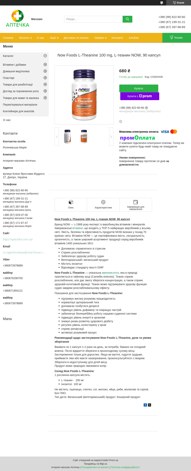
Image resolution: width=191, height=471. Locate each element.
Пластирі (8, 77)
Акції (53, 37)
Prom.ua (113, 460)
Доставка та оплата (76, 37)
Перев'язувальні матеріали (20, 104)
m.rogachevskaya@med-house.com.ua (26, 252)
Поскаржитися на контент (95, 467)
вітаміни (78, 228)
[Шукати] (127, 19)
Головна (8, 37)
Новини (99, 37)
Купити (138, 88)
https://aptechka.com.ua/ (18, 239)
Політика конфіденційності (125, 467)
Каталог (24, 37)
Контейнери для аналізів (18, 111)
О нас (40, 37)
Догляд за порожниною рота (21, 91)
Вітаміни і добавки (14, 64)
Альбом (134, 37)
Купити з (139, 96)
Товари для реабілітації (18, 84)
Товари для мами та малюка (21, 98)
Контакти (117, 37)
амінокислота (110, 272)
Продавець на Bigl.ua (95, 463)
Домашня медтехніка (16, 71)
